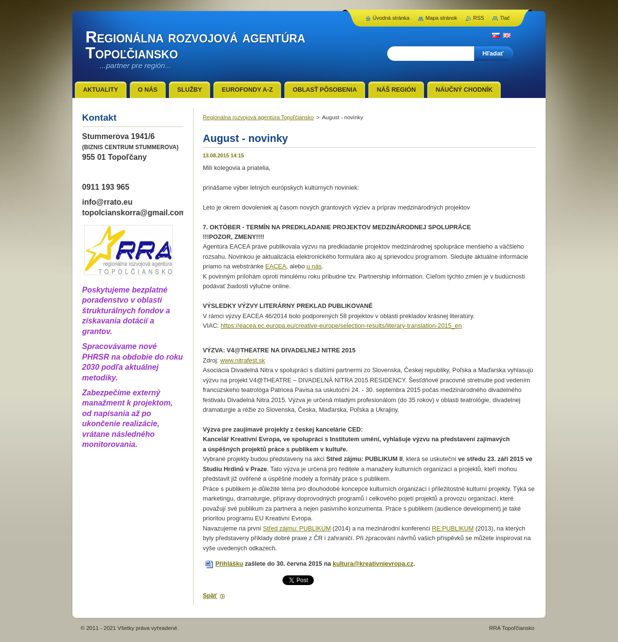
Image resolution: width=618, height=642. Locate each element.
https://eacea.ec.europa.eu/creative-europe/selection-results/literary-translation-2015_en (341, 325)
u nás (314, 266)
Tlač (505, 18)
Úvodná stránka (391, 18)
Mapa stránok (441, 18)
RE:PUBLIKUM (453, 528)
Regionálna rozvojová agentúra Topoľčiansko (258, 117)
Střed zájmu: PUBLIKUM (297, 528)
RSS (478, 18)
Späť (210, 595)
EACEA (275, 266)
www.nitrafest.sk (242, 360)
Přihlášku (229, 563)
